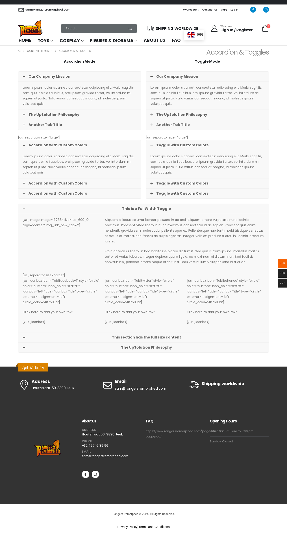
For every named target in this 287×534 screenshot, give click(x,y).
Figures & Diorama (111, 41)
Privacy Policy (127, 527)
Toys (44, 41)
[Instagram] (266, 10)
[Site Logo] (30, 28)
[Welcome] (232, 28)
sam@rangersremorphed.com (105, 456)
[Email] (143, 385)
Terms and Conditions (154, 527)
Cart (224, 10)
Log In (234, 10)
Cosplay (70, 41)
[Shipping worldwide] (228, 385)
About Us (154, 40)
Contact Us (210, 10)
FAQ (176, 40)
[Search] (130, 28)
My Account (191, 10)
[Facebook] (253, 10)
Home (25, 40)
